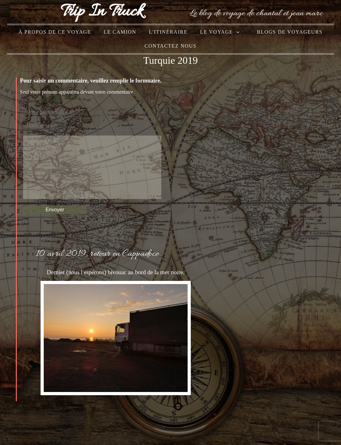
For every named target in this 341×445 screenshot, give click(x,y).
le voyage (216, 32)
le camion (120, 32)
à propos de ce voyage (54, 32)
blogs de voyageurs (290, 32)
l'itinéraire (168, 32)
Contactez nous (170, 46)
